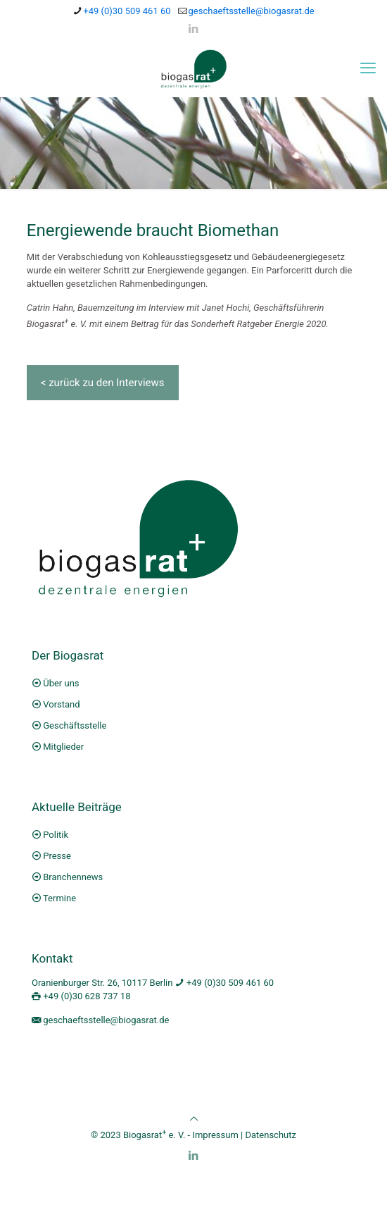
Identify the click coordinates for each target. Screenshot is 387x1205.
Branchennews (73, 877)
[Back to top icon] (193, 1118)
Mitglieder (63, 746)
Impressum (215, 1135)
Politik (55, 834)
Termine (59, 898)
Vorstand (61, 704)
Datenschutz (270, 1135)
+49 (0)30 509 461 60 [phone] (126, 11)
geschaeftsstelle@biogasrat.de (106, 1020)
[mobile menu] (368, 68)
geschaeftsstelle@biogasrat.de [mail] (252, 11)
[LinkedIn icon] (194, 29)
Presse (57, 856)
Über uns (61, 683)
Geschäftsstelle (74, 725)
